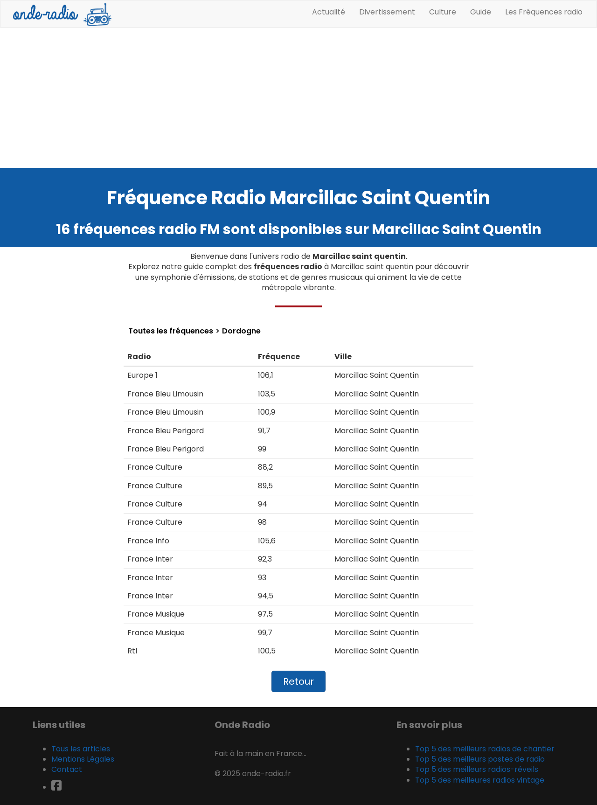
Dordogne (241, 331)
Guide (480, 12)
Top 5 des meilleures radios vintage (479, 780)
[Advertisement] (298, 98)
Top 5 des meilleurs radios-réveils (476, 769)
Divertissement (387, 12)
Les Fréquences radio (544, 12)
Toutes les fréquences (170, 331)
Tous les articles (80, 748)
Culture (442, 12)
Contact (66, 769)
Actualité (328, 12)
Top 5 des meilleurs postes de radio (480, 759)
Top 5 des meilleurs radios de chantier (485, 748)
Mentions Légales (82, 759)
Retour (298, 681)
